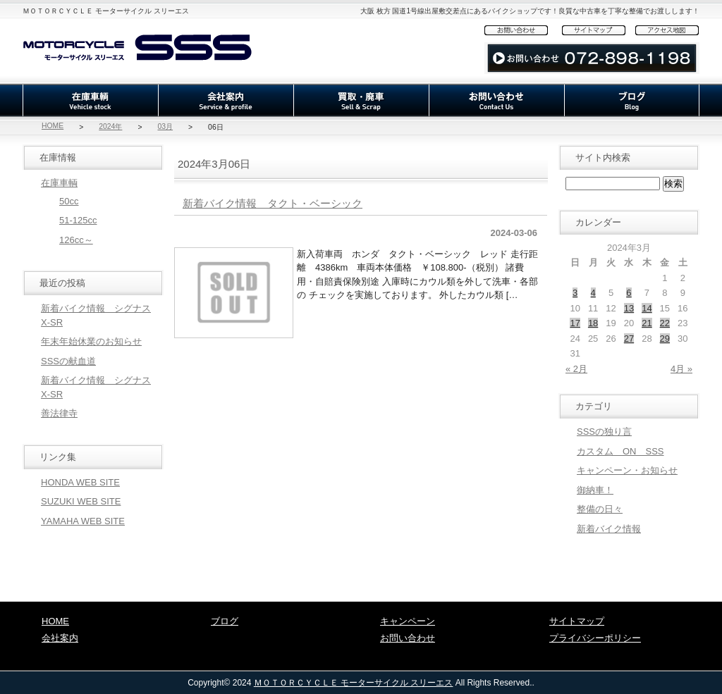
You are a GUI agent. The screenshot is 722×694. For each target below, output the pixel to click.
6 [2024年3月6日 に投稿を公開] (628, 292)
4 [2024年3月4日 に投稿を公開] (593, 292)
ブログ (631, 100)
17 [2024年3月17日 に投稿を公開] (575, 323)
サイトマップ (598, 30)
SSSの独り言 (604, 431)
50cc (68, 201)
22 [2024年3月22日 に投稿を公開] (665, 323)
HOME (52, 126)
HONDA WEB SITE (80, 482)
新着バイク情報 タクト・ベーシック (272, 203)
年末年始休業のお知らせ (91, 341)
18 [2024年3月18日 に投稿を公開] (593, 323)
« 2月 (576, 369)
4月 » (681, 369)
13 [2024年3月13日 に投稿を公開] (629, 308)
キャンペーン (407, 621)
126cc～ (76, 240)
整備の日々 (600, 509)
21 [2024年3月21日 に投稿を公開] (646, 323)
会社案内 (225, 100)
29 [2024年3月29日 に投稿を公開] (665, 338)
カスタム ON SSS (620, 451)
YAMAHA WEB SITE (83, 521)
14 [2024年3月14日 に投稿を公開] (646, 308)
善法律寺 (59, 413)
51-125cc (78, 220)
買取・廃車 (361, 100)
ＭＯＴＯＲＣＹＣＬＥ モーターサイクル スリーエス (353, 683)
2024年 (110, 126)
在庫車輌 (90, 100)
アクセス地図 (667, 30)
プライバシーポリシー (595, 638)
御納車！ (595, 490)
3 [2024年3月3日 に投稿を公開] (575, 292)
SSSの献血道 (68, 361)
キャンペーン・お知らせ (627, 470)
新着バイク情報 (609, 528)
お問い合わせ (523, 30)
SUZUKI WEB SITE (81, 501)
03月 (165, 126)
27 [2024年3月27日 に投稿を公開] (629, 338)
